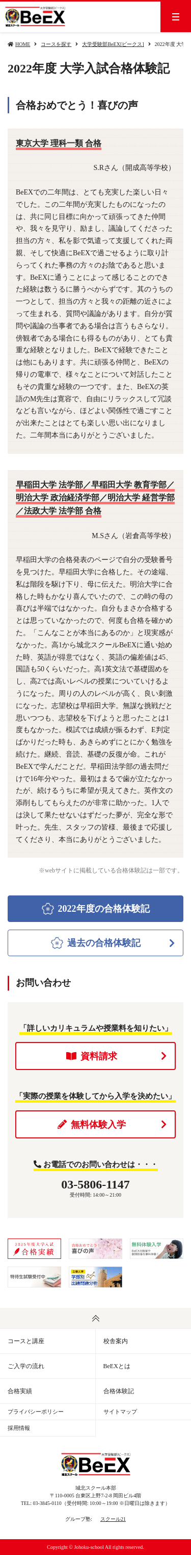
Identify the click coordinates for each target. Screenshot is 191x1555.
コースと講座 (26, 1341)
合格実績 (20, 1391)
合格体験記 (118, 1391)
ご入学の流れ (26, 1366)
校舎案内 (115, 1341)
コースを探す (56, 44)
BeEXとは (116, 1366)
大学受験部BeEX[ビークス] (113, 44)
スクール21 (113, 1519)
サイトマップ (120, 1411)
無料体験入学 (112, 1125)
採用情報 (19, 1428)
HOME (22, 44)
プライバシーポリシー (36, 1411)
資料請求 (116, 1056)
